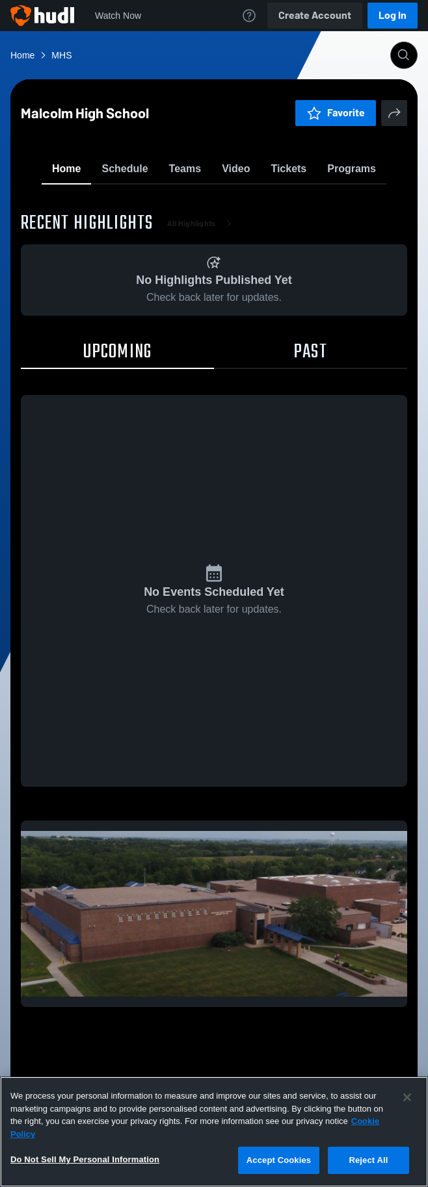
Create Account (314, 15)
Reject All (368, 1160)
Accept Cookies (279, 1160)
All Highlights (202, 298)
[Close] (407, 1097)
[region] (214, 1132)
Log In (393, 15)
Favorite (198, 201)
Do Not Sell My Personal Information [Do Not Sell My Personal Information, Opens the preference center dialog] (84, 1159)
